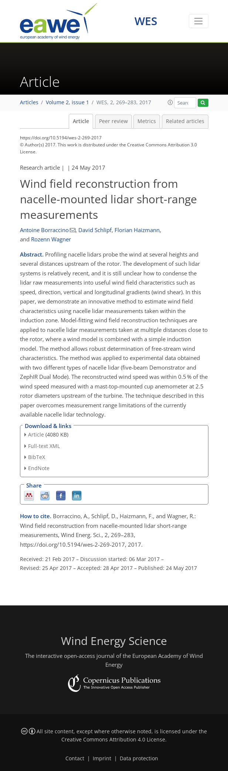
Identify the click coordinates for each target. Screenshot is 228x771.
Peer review (113, 121)
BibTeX (36, 457)
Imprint (102, 758)
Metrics (146, 121)
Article (81, 121)
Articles (29, 102)
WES (146, 20)
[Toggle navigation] (198, 21)
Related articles (185, 121)
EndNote (39, 468)
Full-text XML (44, 445)
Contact (74, 758)
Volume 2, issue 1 (67, 102)
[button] (170, 102)
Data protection (139, 758)
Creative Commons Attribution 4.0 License (113, 739)
